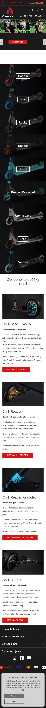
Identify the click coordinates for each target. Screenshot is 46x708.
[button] (44, 42)
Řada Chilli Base (16, 369)
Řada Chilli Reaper (17, 455)
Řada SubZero (15, 620)
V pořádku (14, 696)
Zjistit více (18, 42)
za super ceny (36, 3)
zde (23, 690)
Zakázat (14, 701)
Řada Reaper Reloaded (20, 538)
